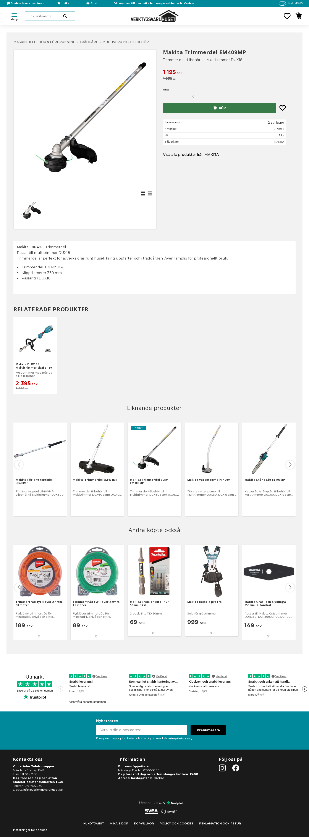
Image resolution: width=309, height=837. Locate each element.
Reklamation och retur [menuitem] (220, 823)
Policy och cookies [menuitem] (177, 823)
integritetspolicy (180, 738)
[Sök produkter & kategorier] (50, 16)
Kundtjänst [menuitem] (93, 823)
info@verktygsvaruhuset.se (43, 789)
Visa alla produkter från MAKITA (191, 155)
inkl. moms (295, 3)
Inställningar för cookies (30, 830)
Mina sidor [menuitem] (119, 823)
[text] (229, 72)
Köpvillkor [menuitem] (144, 823)
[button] (287, 16)
